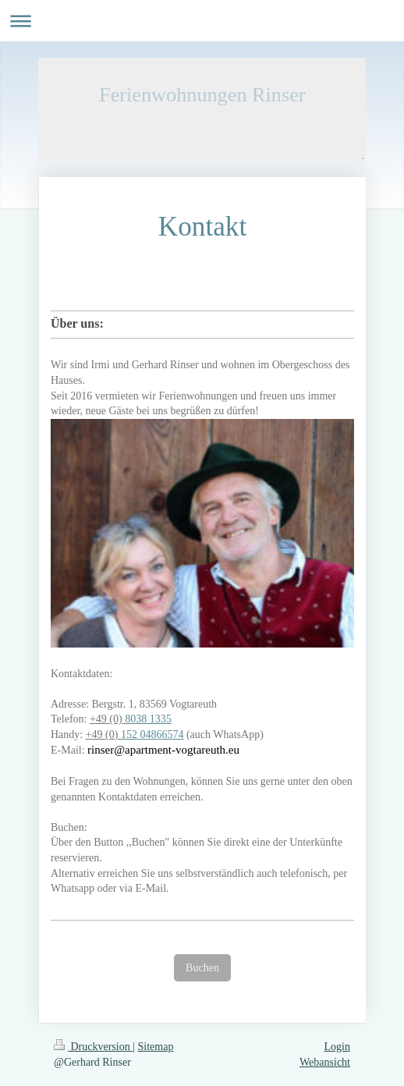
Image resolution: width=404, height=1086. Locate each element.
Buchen (202, 968)
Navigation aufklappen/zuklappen (202, 20)
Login (337, 1046)
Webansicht (324, 1062)
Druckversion (93, 1046)
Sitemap (156, 1046)
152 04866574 (152, 734)
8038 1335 (148, 719)
